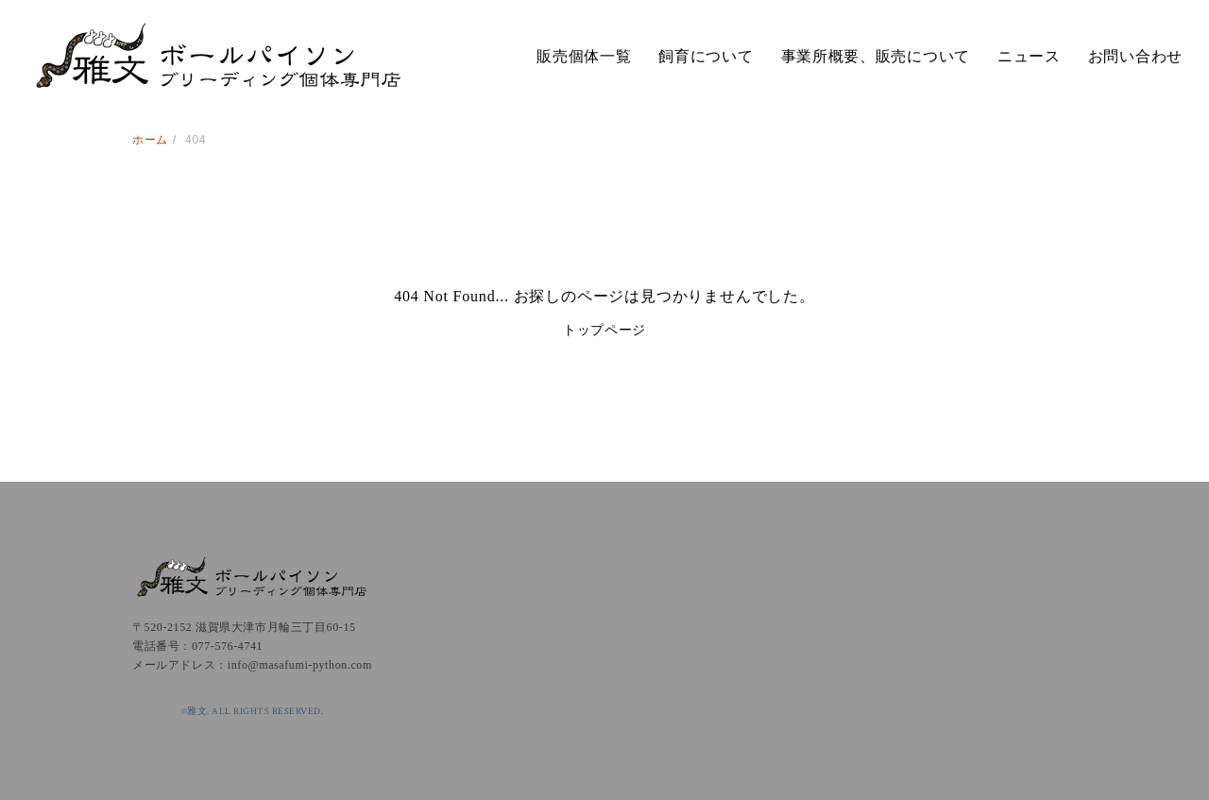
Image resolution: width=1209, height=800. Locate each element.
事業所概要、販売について (875, 56)
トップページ (604, 330)
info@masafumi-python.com (300, 665)
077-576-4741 (227, 646)
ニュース (1029, 56)
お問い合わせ (1135, 56)
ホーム (150, 139)
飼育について (705, 56)
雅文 (217, 56)
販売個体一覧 (583, 56)
